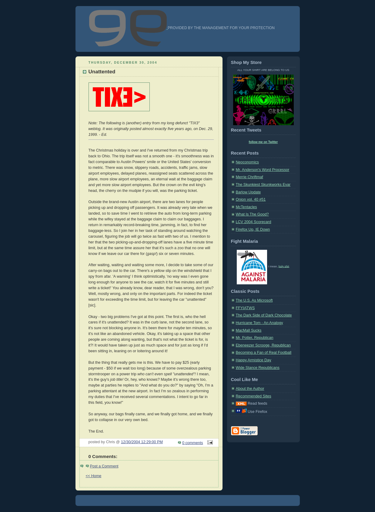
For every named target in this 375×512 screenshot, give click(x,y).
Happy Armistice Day (253, 360)
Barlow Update (248, 192)
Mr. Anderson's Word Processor (263, 170)
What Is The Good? (252, 214)
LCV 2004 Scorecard (253, 222)
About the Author (250, 389)
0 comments (192, 443)
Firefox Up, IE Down (253, 229)
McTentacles (246, 207)
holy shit (284, 266)
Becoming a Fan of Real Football (264, 352)
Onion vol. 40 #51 (251, 199)
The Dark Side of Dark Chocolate (264, 315)
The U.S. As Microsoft (254, 300)
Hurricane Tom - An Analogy (259, 323)
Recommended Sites (253, 396)
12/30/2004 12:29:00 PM (142, 442)
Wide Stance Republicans (258, 368)
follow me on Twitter (263, 142)
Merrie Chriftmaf (249, 177)
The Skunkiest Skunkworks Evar (263, 184)
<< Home (94, 476)
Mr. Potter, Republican (254, 338)
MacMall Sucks (249, 330)
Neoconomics (247, 162)
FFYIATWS (245, 308)
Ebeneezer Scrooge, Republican (263, 345)
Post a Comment (104, 466)
